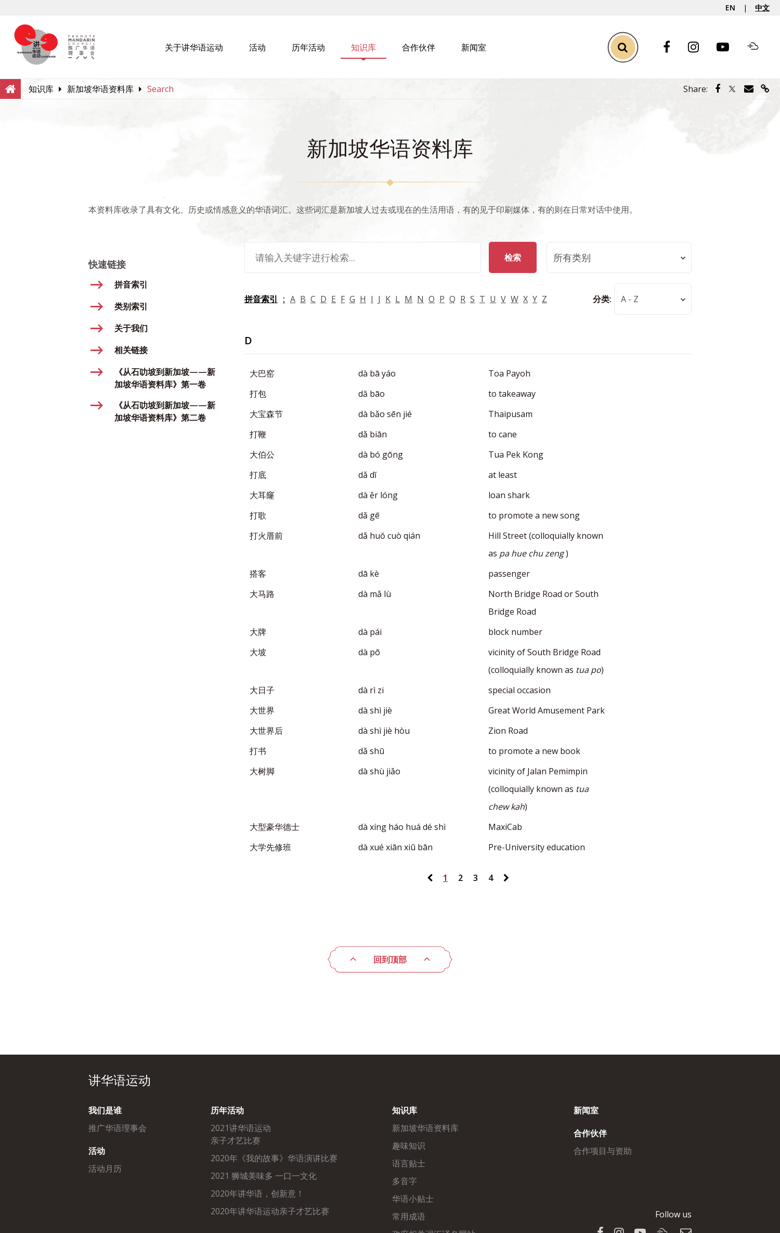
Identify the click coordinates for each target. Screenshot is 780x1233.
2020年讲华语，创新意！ (257, 1193)
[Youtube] (728, 48)
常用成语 (408, 1216)
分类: (602, 299)
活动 (257, 47)
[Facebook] (672, 48)
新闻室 (473, 47)
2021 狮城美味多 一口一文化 (264, 1176)
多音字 (404, 1181)
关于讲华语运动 (194, 47)
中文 (762, 7)
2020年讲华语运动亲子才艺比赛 (270, 1211)
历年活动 (308, 47)
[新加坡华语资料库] (100, 89)
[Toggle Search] (622, 47)
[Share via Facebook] (717, 89)
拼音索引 (261, 299)
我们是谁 (105, 1110)
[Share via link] (765, 89)
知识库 (363, 47)
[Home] (10, 88)
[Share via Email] (748, 89)
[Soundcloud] (758, 47)
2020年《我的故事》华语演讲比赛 (274, 1158)
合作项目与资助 (603, 1151)
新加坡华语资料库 (425, 1128)
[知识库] (41, 89)
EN (730, 7)
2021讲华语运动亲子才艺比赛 (241, 1134)
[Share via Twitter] (732, 89)
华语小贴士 (413, 1198)
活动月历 (105, 1168)
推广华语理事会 (117, 1128)
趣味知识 (408, 1145)
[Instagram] (698, 48)
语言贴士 (408, 1163)
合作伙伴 (418, 47)
